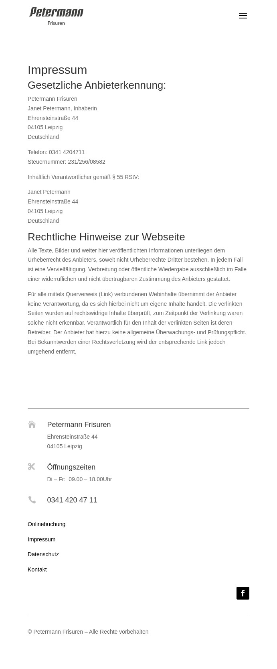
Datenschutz (43, 554)
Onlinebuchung (46, 524)
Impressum (41, 539)
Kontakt (37, 569)
